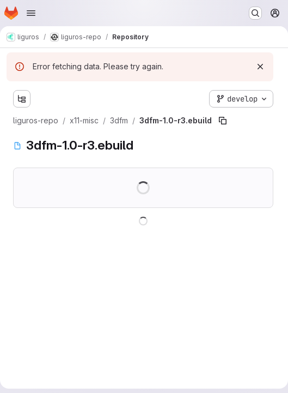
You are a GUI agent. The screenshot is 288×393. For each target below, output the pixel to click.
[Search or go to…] (255, 13)
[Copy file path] (222, 120)
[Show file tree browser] (21, 99)
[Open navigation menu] (31, 13)
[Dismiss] (260, 66)
